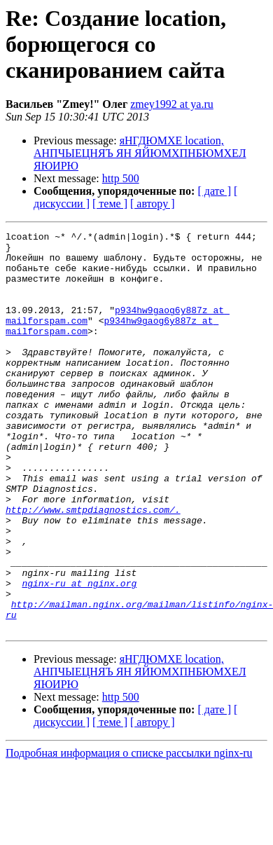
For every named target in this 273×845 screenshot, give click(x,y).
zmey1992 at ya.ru (172, 104)
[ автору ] (152, 203)
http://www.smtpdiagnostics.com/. (93, 566)
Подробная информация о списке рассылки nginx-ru (129, 833)
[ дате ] (214, 191)
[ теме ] (109, 203)
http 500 (120, 178)
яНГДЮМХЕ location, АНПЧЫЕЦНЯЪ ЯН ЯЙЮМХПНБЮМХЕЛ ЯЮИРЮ (140, 153)
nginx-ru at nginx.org (79, 654)
